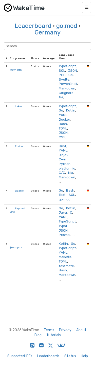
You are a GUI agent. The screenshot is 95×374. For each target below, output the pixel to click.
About (81, 330)
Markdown (67, 88)
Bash (63, 124)
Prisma (64, 235)
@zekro (19, 190)
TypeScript (67, 66)
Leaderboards (48, 356)
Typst (63, 226)
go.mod (66, 25)
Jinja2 (63, 155)
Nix (70, 173)
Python (64, 164)
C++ (62, 159)
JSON (72, 70)
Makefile (65, 257)
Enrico (19, 146)
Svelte (64, 79)
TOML (63, 128)
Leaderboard (33, 25)
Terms (49, 330)
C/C (62, 173)
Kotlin (70, 110)
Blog (38, 335)
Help (84, 356)
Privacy (65, 330)
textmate (66, 266)
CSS (62, 137)
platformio (67, 168)
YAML (63, 115)
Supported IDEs (19, 356)
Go (70, 75)
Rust (62, 146)
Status (70, 356)
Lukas (18, 106)
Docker (64, 119)
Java (63, 212)
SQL (62, 70)
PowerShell (68, 84)
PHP (62, 75)
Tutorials (53, 335)
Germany (48, 32)
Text (62, 195)
